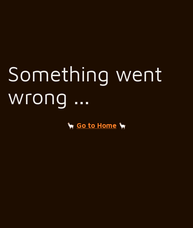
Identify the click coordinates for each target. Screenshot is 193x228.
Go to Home (97, 125)
